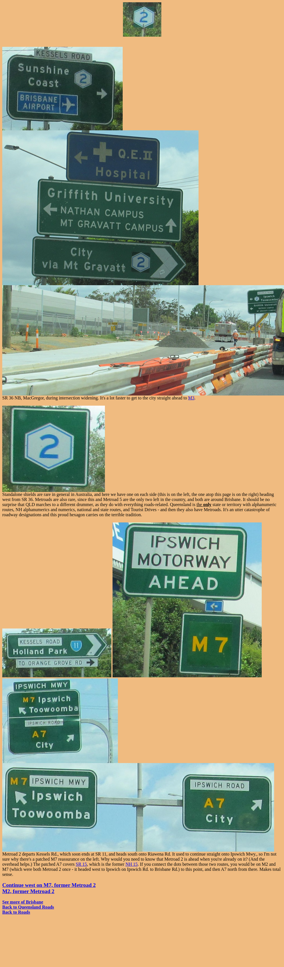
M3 (191, 397)
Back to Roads (16, 912)
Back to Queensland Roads (28, 907)
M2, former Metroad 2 (28, 891)
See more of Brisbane (22, 902)
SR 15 (81, 864)
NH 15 (132, 864)
